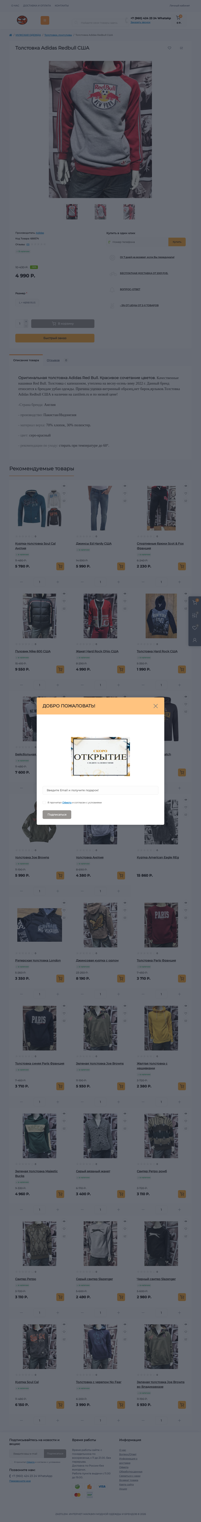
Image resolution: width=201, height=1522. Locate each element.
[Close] (155, 706)
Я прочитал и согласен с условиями (75, 802)
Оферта (66, 802)
